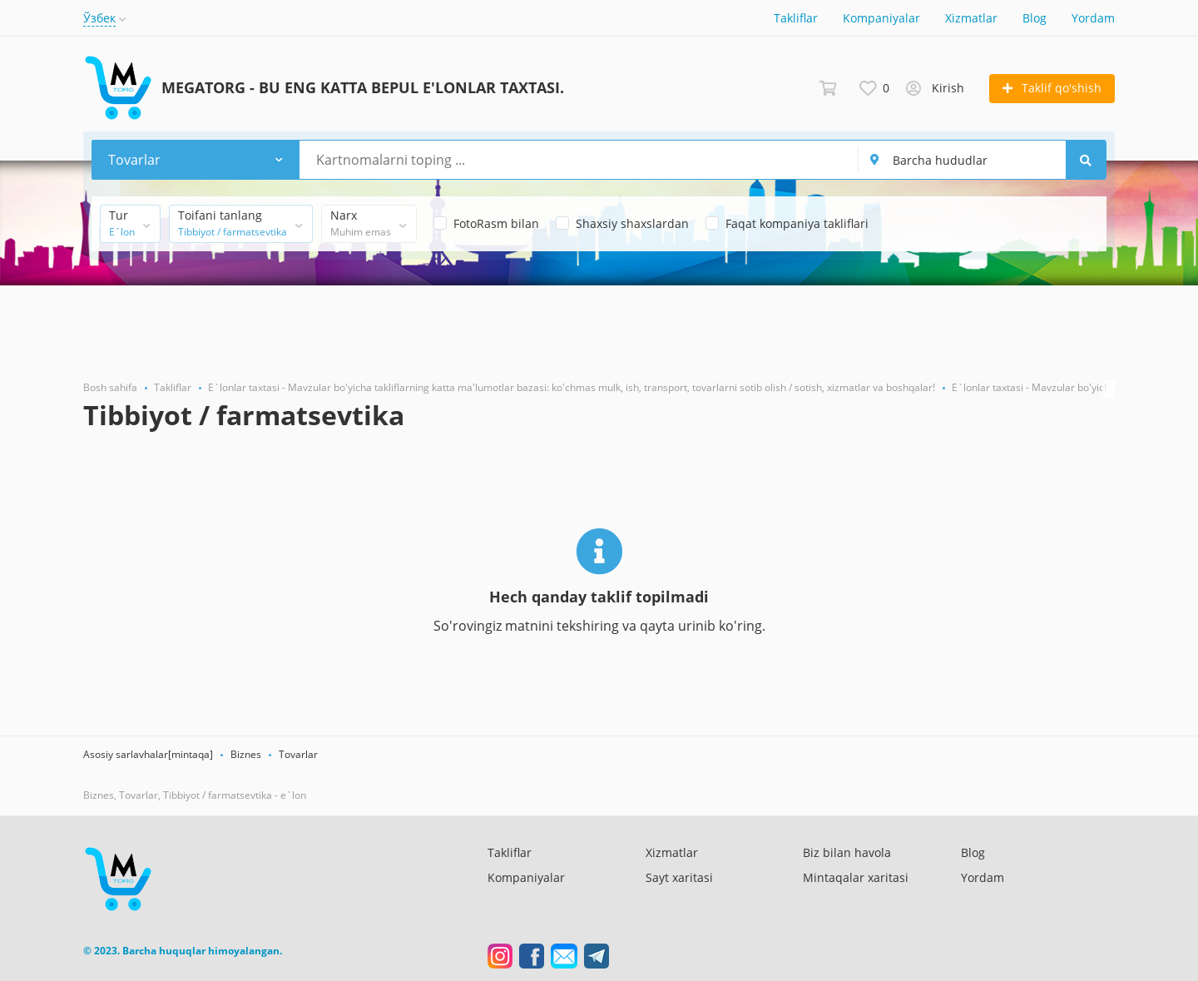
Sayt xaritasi (679, 877)
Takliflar (796, 18)
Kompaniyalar (881, 18)
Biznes (245, 754)
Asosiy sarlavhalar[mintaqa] (148, 754)
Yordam (1093, 18)
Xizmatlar (971, 18)
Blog (1034, 18)
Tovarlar (298, 754)
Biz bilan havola (847, 852)
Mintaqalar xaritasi (855, 877)
